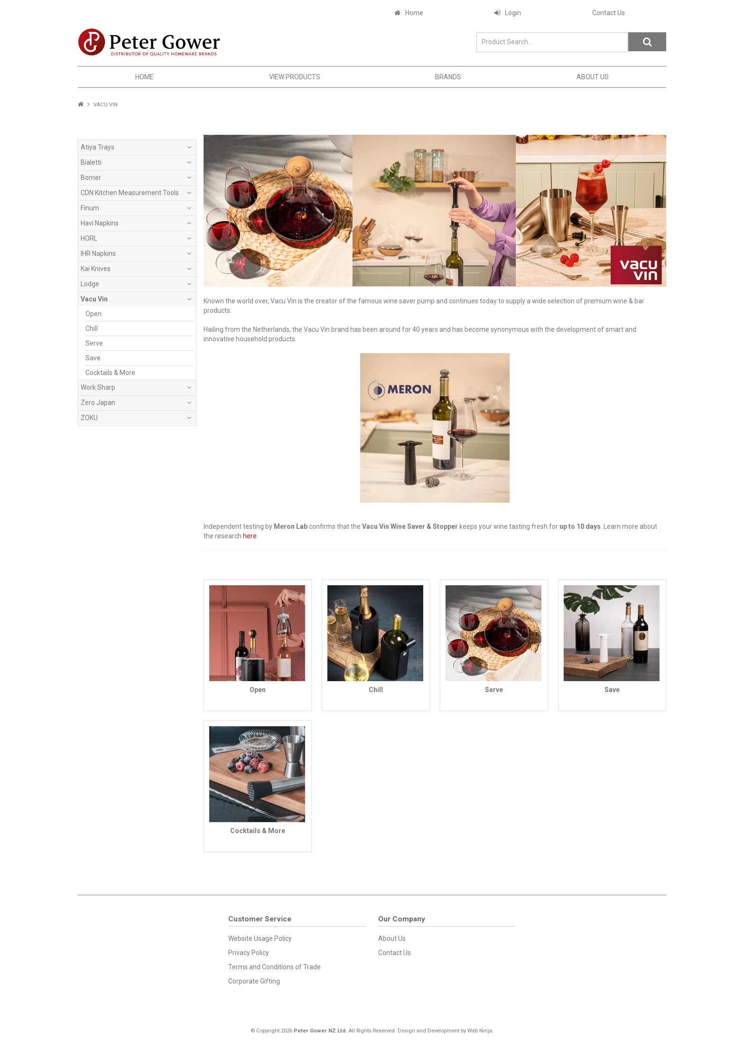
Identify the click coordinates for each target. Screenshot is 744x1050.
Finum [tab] (90, 208)
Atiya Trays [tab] (97, 147)
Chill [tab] (91, 328)
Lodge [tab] (90, 284)
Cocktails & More (257, 830)
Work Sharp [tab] (98, 387)
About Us (593, 77)
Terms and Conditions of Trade (274, 967)
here (250, 536)
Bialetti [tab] (91, 162)
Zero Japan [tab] (98, 402)
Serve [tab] (94, 343)
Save (612, 690)
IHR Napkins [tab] (98, 253)
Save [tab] (93, 358)
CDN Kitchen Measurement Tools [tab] (130, 193)
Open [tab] (93, 314)
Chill (376, 690)
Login (513, 12)
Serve (494, 690)
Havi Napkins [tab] (100, 223)
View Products (294, 77)
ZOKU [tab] (89, 418)
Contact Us (608, 12)
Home (414, 12)
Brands (448, 77)
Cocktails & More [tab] (110, 372)
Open (258, 690)
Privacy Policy (248, 952)
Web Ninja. (480, 1031)
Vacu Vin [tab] (94, 299)
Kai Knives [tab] (96, 268)
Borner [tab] (91, 177)
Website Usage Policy (260, 938)
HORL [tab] (89, 238)
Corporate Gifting (254, 981)
